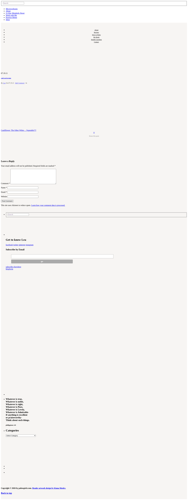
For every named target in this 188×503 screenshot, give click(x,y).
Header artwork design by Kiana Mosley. (49, 491)
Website (4, 199)
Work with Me (11, 15)
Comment (5, 186)
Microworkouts (12, 9)
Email (4, 195)
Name (4, 190)
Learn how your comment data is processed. (48, 208)
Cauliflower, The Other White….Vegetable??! (18, 130)
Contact (96, 42)
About (8, 11)
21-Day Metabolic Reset (15, 13)
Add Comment (19, 83)
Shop (8, 20)
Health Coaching (96, 39)
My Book (96, 37)
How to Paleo (96, 35)
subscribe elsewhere (13, 270)
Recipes (96, 32)
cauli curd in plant (6, 78)
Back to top (6, 496)
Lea (4, 83)
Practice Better (11, 17)
